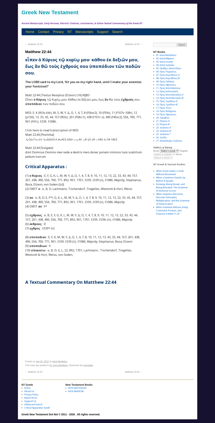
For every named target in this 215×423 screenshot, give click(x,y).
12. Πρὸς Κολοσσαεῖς (167, 91)
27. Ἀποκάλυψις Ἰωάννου (169, 140)
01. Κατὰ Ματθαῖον (58, 365)
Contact (43, 32)
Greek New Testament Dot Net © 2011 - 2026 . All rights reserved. (61, 414)
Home (30, 32)
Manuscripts (84, 32)
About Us (29, 391)
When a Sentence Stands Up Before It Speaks (170, 179)
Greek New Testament (50, 12)
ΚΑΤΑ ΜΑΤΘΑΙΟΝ (77, 388)
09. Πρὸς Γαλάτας (165, 81)
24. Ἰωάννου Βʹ (163, 130)
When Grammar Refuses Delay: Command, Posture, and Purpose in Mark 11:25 (172, 210)
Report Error (30, 397)
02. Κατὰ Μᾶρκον (165, 58)
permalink (88, 365)
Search (117, 32)
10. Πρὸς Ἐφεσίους (166, 84)
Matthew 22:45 (133, 44)
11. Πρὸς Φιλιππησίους (168, 88)
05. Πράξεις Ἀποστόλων (168, 68)
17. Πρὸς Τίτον (163, 107)
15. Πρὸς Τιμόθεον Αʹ (167, 101)
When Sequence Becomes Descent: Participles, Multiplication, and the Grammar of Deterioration (173, 198)
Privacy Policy (31, 394)
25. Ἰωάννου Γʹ (163, 134)
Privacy (58, 32)
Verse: (179, 154)
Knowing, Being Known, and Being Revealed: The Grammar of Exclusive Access (172, 187)
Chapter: (183, 150)
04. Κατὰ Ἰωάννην (165, 65)
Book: (156, 150)
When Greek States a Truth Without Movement (170, 172)
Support (103, 32)
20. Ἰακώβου (162, 117)
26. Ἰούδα (161, 137)
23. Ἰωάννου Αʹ (163, 127)
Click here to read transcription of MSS (51, 130)
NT (70, 32)
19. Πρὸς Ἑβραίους (166, 114)
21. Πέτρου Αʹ (163, 121)
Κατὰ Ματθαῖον (59, 361)
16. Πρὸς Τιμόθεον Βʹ (167, 104)
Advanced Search (33, 404)
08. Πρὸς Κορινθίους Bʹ (168, 78)
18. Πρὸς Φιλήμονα (166, 111)
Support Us (30, 401)
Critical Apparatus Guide (37, 407)
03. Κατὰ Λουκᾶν (164, 61)
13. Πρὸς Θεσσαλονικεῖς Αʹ (170, 94)
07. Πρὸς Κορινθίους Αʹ (168, 74)
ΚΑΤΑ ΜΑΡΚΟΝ (76, 391)
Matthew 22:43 (33, 44)
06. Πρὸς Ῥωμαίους (166, 71)
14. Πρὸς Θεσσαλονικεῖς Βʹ (170, 98)
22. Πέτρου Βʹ (163, 124)
